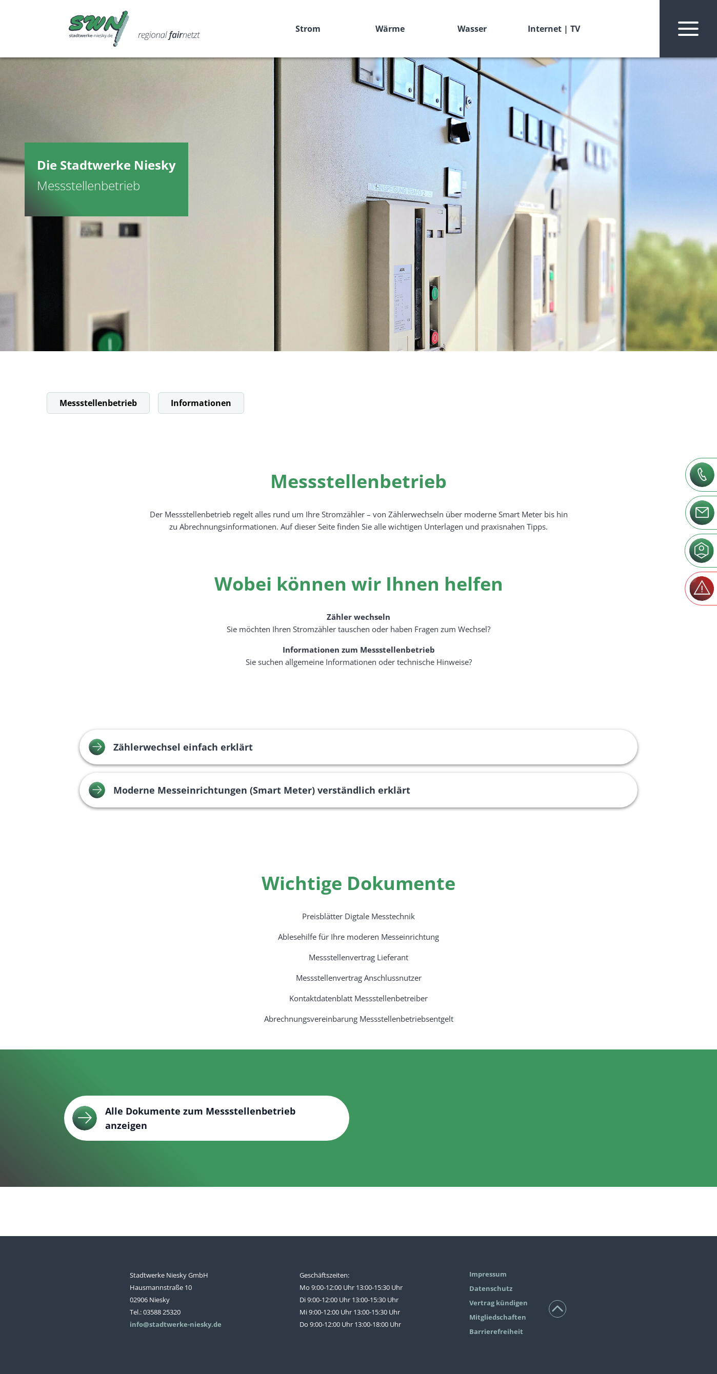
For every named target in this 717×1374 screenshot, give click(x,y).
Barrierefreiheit (496, 1331)
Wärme (390, 28)
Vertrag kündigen (498, 1302)
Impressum (488, 1274)
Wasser (472, 28)
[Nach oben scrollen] (557, 1309)
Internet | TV (554, 28)
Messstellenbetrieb (98, 403)
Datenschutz (490, 1288)
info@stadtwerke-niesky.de (176, 1324)
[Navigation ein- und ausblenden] (688, 28)
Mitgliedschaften (497, 1317)
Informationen (201, 403)
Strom (308, 28)
